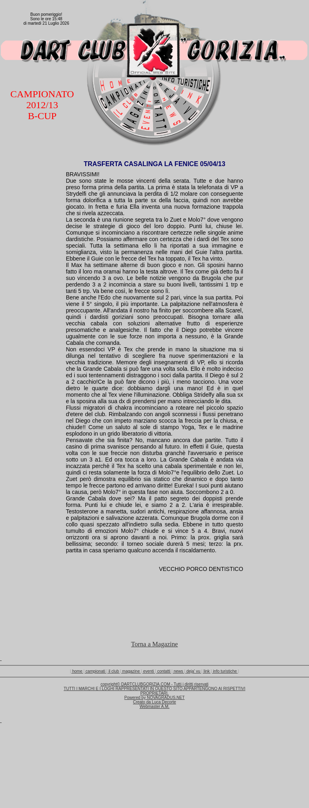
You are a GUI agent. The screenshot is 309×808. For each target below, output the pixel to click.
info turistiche (225, 671)
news (178, 671)
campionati (95, 671)
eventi (148, 671)
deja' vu (193, 671)
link (207, 671)
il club (114, 671)
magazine (130, 671)
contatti (163, 671)
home (77, 671)
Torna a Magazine (154, 644)
